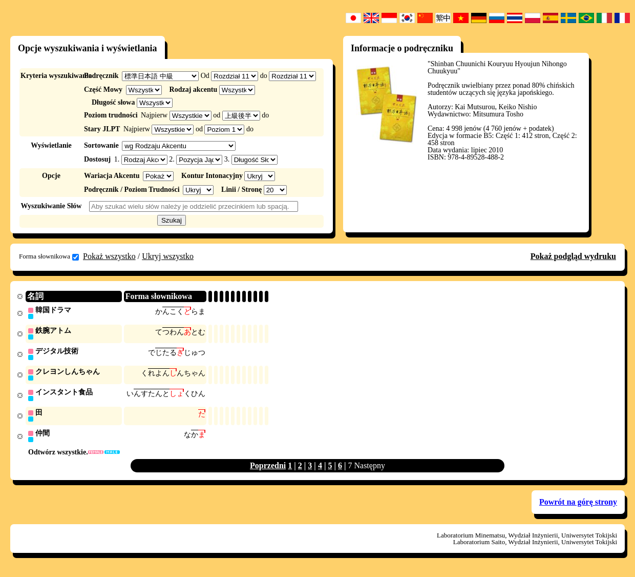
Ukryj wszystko (168, 256)
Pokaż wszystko (109, 256)
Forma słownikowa (49, 256)
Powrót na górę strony (578, 505)
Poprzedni (268, 469)
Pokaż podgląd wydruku (573, 256)
